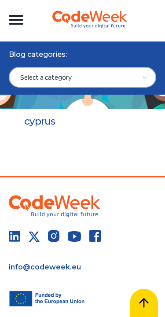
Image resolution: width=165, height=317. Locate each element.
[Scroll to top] (144, 303)
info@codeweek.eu (45, 267)
